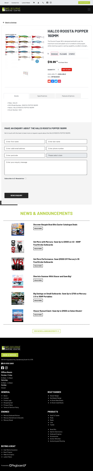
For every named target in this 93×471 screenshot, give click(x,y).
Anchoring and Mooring (57, 441)
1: (48, 54)
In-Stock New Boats (56, 400)
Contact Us (15, 2)
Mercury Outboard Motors (12, 415)
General (5, 392)
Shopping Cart (8, 403)
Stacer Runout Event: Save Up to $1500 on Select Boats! (57, 311)
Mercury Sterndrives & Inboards (14, 418)
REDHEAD (54, 54)
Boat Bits (53, 429)
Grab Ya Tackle (54, 415)
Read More (38, 228)
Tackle (52, 425)
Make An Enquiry (9, 454)
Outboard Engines (55, 434)
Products (53, 411)
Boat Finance (8, 452)
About (6, 2)
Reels (52, 420)
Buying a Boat (8, 446)
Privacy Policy (8, 405)
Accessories (54, 436)
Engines (5, 411)
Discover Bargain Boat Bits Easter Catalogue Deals (55, 224)
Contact (6, 398)
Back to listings (10, 22)
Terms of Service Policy (11, 407)
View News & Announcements (46, 331)
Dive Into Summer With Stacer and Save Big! (52, 276)
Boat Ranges (54, 392)
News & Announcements (46, 213)
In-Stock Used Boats (57, 403)
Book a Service (9, 355)
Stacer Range (54, 396)
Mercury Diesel (8, 420)
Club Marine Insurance (10, 450)
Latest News (26, 2)
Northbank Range (55, 398)
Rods (51, 418)
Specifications (42, 96)
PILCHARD (63, 54)
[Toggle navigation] (89, 9)
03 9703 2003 (7, 363)
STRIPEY (72, 54)
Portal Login (7, 400)
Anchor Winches (55, 439)
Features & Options (68, 96)
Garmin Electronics (56, 432)
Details (16, 96)
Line (51, 422)
